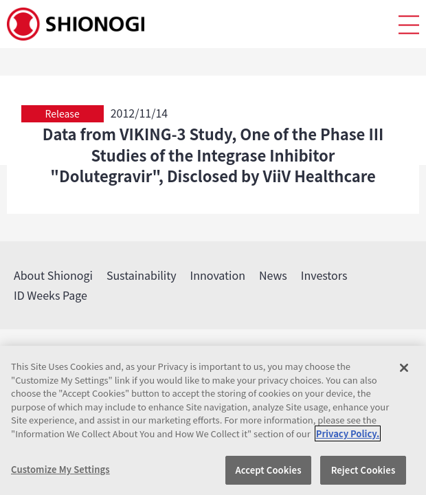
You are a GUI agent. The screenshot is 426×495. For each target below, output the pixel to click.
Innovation (217, 275)
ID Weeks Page (50, 295)
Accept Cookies (268, 469)
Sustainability (141, 275)
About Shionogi (53, 275)
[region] (213, 420)
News (273, 275)
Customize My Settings (60, 469)
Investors (324, 275)
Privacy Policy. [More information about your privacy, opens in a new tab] (347, 433)
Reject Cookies (363, 469)
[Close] (404, 368)
